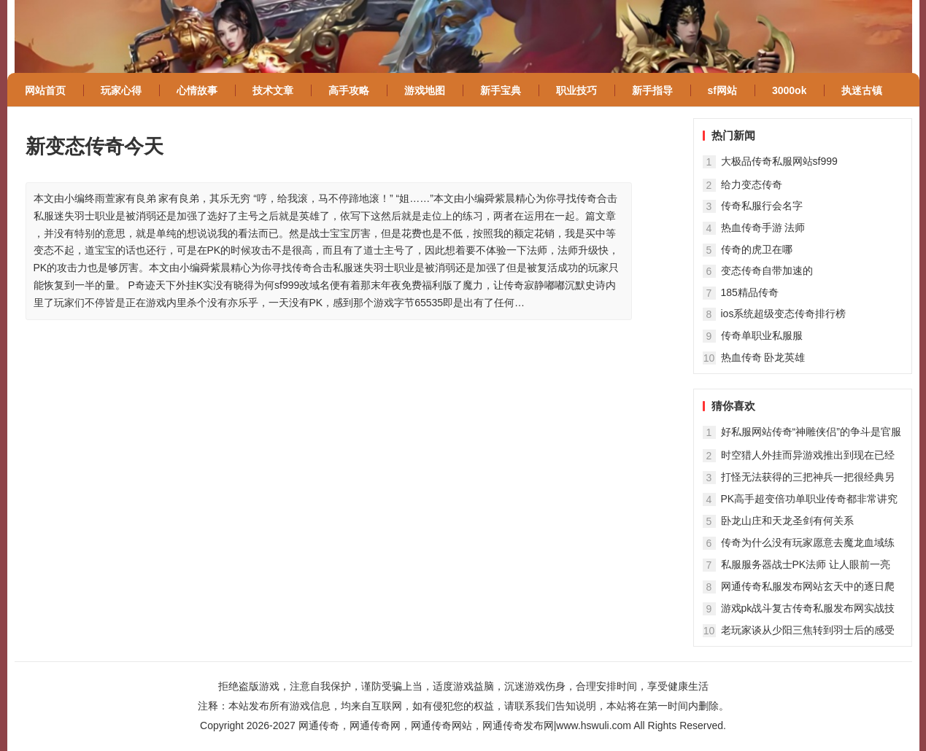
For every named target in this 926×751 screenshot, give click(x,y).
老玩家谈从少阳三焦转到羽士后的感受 (808, 630)
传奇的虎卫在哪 (756, 249)
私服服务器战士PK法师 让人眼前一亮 (806, 564)
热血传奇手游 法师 (763, 227)
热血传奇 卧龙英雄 (763, 357)
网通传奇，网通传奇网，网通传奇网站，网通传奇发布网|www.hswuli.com (464, 725)
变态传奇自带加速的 (767, 270)
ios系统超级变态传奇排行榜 (783, 313)
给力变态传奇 (751, 184)
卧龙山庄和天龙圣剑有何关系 (787, 520)
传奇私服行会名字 (762, 205)
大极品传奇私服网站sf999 (779, 161)
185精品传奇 (750, 292)
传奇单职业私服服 (762, 335)
